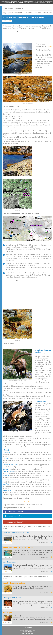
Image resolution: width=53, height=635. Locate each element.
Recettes (30, 631)
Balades (25, 631)
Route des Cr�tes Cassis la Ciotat (16, 533)
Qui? (23, 633)
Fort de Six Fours (9, 562)
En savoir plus (42, 2)
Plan (32, 633)
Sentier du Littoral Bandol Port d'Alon (18, 547)
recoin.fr (28, 628)
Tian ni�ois (7, 613)
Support (28, 633)
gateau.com (30, 630)
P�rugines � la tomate (12, 598)
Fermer (48, 2)
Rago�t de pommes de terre (14, 583)
